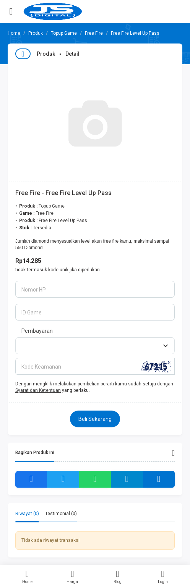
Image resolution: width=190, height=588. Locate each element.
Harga (72, 576)
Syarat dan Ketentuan (38, 390)
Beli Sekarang (95, 419)
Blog (117, 576)
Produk (35, 33)
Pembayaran (37, 331)
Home (27, 576)
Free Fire (94, 33)
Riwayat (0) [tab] (27, 513)
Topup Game (64, 33)
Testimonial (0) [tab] (61, 513)
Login (162, 576)
